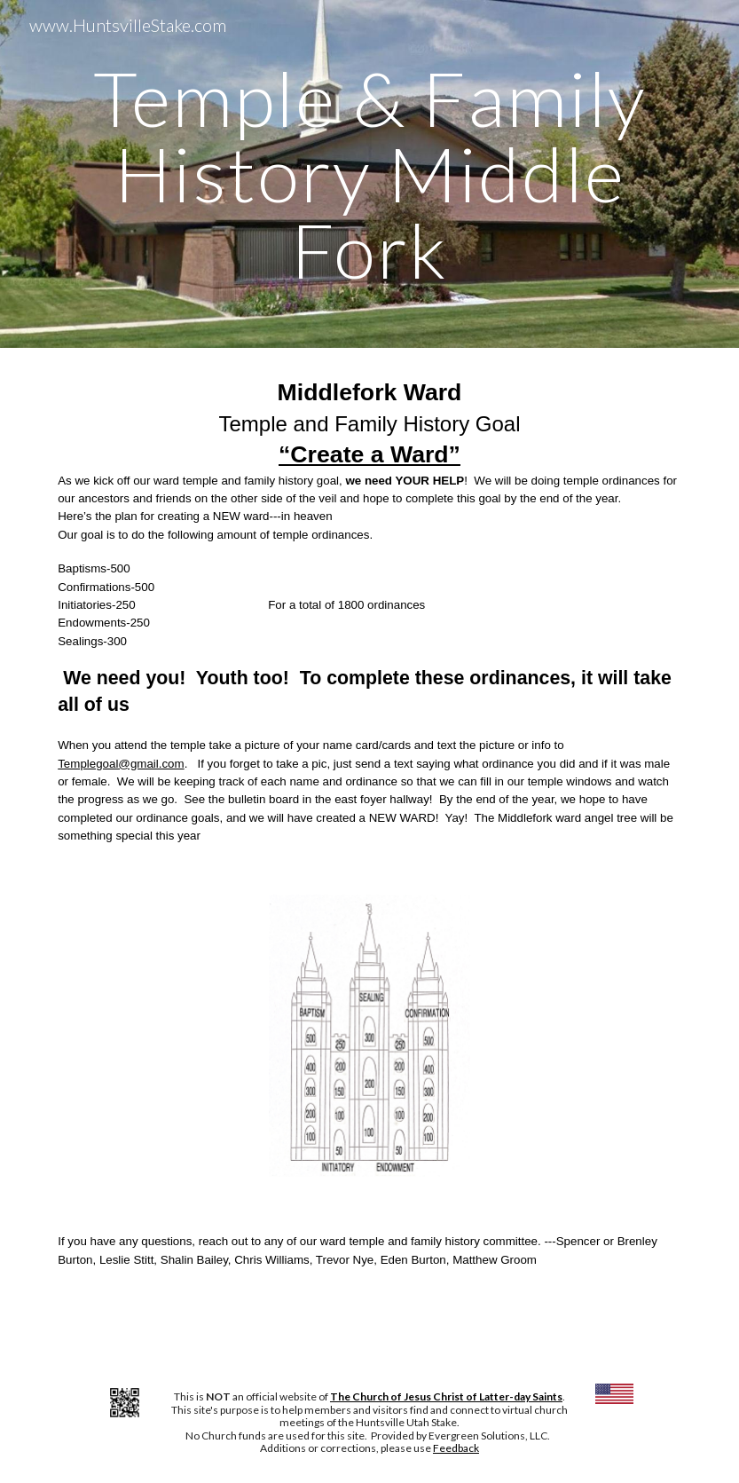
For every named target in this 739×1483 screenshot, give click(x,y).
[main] (369, 174)
